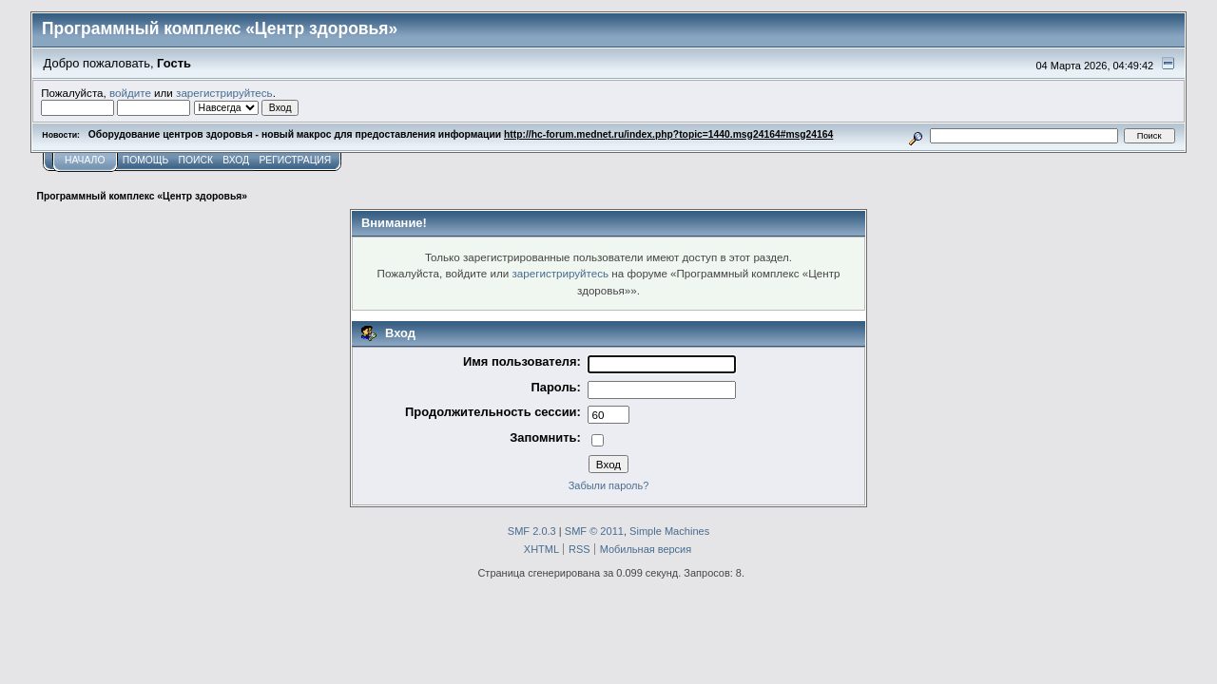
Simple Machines (669, 531)
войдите (130, 92)
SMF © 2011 (594, 531)
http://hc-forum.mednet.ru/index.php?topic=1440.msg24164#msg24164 (668, 134)
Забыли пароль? (609, 485)
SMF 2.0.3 (532, 531)
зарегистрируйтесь (224, 92)
